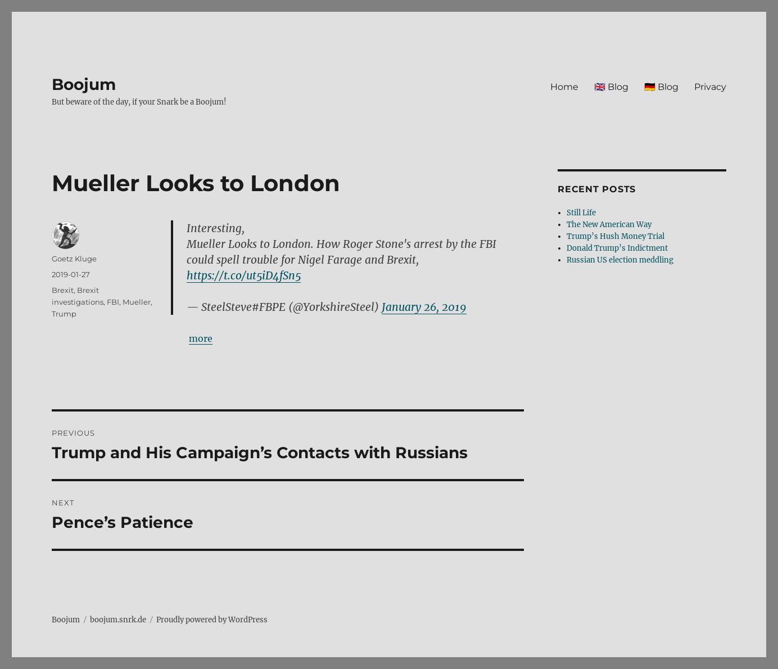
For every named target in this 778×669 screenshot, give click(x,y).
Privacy (710, 87)
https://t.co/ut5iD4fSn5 (244, 275)
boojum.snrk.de (118, 620)
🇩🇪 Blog (661, 87)
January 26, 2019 (424, 307)
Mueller (137, 301)
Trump (64, 313)
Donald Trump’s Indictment (617, 248)
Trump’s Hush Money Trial (615, 236)
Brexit (63, 290)
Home (564, 87)
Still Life (581, 213)
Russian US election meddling (620, 260)
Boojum (84, 84)
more (200, 338)
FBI (113, 301)
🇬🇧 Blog (611, 87)
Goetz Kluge (74, 258)
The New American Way (609, 224)
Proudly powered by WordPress (212, 620)
